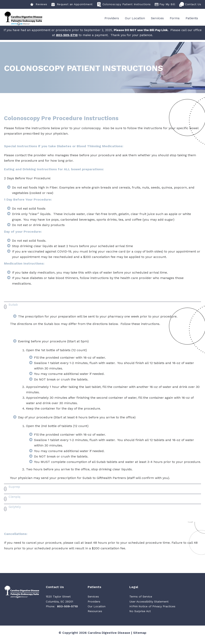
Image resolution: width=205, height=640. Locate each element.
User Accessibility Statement (149, 601)
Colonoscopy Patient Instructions (124, 4)
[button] (102, 307)
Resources (95, 611)
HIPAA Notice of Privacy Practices (152, 606)
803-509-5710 (67, 606)
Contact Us (190, 4)
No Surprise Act (140, 611)
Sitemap (139, 633)
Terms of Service (140, 596)
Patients (192, 18)
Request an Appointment (72, 4)
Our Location (135, 18)
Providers (112, 18)
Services (157, 18)
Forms (175, 18)
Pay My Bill (165, 4)
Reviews (38, 4)
